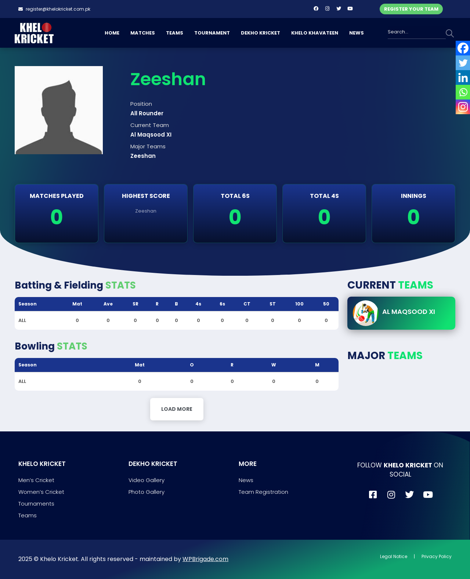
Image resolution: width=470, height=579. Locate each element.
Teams (27, 515)
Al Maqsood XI (408, 311)
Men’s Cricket (36, 480)
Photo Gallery (146, 492)
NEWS (356, 32)
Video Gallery (146, 480)
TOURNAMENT (212, 32)
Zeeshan (145, 210)
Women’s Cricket (41, 492)
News (246, 480)
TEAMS (174, 32)
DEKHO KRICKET (260, 32)
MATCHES (142, 32)
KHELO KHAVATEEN (314, 32)
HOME (112, 32)
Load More (176, 409)
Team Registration (263, 492)
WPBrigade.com (205, 559)
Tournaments (36, 503)
